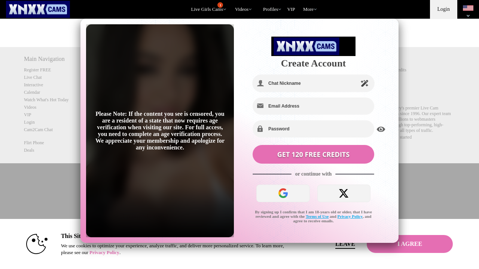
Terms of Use (317, 216)
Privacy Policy (350, 216)
